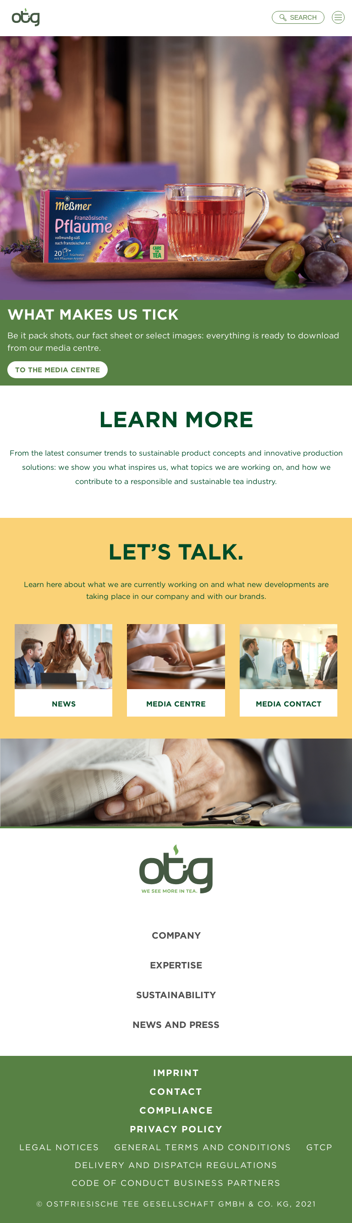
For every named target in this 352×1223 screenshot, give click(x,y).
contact (176, 1091)
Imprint (176, 1072)
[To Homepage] (25, 18)
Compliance (176, 1110)
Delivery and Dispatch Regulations (176, 1165)
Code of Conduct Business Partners (176, 1183)
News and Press (176, 1024)
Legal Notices (59, 1147)
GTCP (319, 1147)
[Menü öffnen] (338, 17)
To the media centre (57, 369)
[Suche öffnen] (298, 17)
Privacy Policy (176, 1129)
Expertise (176, 965)
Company (176, 935)
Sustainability (176, 994)
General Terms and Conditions (203, 1147)
